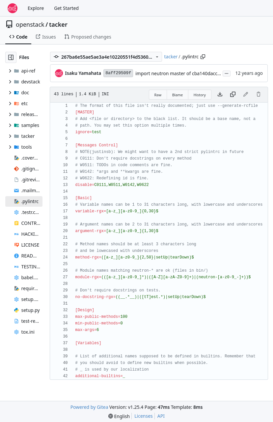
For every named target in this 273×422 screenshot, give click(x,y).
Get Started (66, 8)
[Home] (12, 8)
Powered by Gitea (89, 407)
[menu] (119, 416)
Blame (177, 94)
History (200, 94)
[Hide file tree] (10, 57)
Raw (158, 94)
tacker (58, 24)
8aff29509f (118, 73)
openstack (30, 24)
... (227, 73)
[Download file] (220, 94)
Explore (36, 8)
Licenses (143, 416)
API (161, 416)
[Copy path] (203, 56)
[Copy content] (233, 94)
